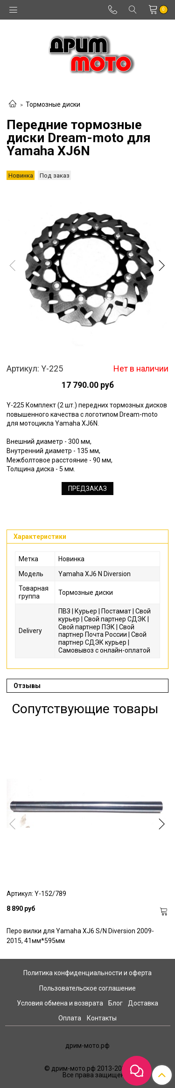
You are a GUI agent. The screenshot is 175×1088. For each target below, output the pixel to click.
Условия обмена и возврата (60, 1003)
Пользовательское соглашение (87, 988)
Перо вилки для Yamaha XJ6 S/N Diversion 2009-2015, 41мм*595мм (80, 935)
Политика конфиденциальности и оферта (87, 973)
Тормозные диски (53, 104)
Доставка (143, 1003)
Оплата (69, 1018)
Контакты (102, 1018)
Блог (115, 1003)
